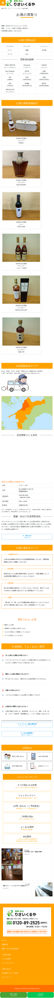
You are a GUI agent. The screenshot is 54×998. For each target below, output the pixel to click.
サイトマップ (6, 977)
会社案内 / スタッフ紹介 (10, 973)
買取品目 (5, 944)
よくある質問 (6, 959)
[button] (3, 3)
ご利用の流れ (6, 954)
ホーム (4, 940)
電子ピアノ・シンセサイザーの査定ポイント (16, 885)
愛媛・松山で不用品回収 (10, 948)
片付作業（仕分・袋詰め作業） (33, 851)
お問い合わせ (6, 969)
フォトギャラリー (8, 963)
